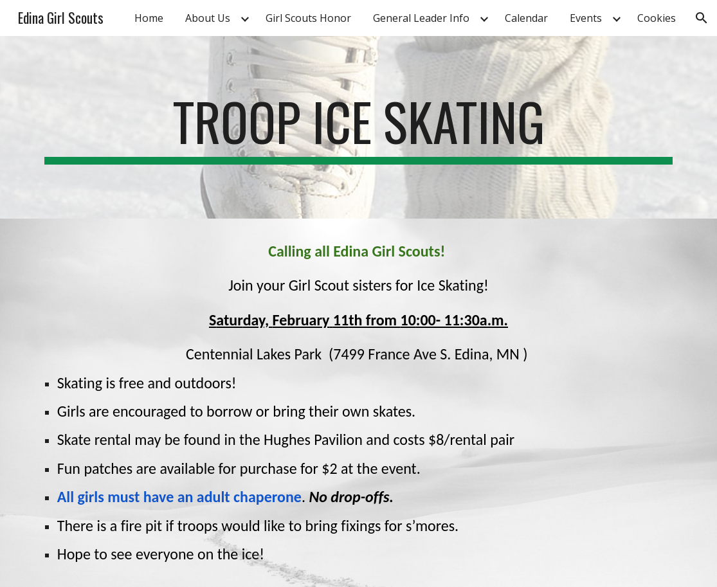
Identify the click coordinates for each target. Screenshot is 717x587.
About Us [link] (207, 18)
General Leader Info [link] (421, 18)
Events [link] (586, 18)
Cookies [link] (656, 18)
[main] (358, 127)
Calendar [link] (526, 18)
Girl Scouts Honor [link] (308, 18)
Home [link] (148, 18)
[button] (701, 18)
